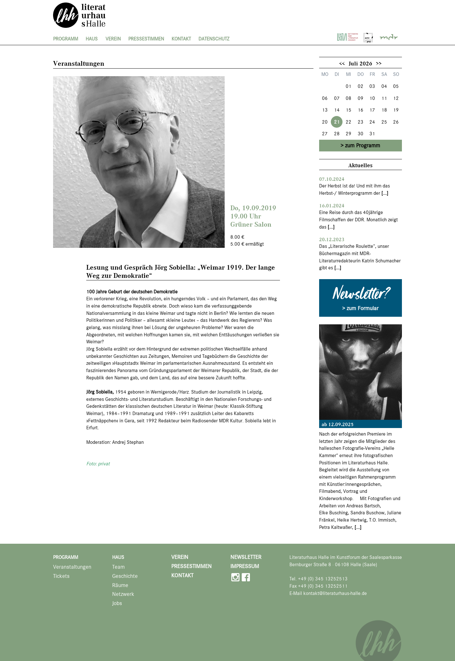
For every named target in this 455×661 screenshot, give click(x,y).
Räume (120, 585)
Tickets (61, 576)
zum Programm (362, 145)
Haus (92, 39)
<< (342, 63)
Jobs (117, 603)
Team (118, 567)
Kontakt (181, 39)
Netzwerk (123, 594)
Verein (113, 39)
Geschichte (125, 576)
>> (379, 63)
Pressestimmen (146, 39)
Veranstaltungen (72, 567)
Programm (65, 39)
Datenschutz (213, 39)
